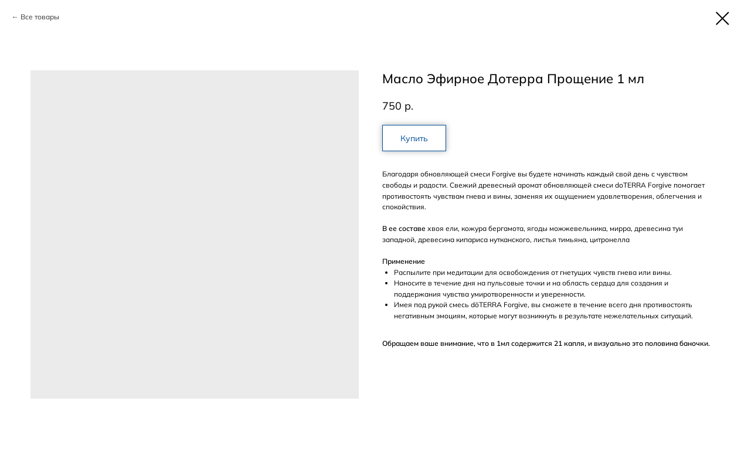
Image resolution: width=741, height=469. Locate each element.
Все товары (40, 16)
